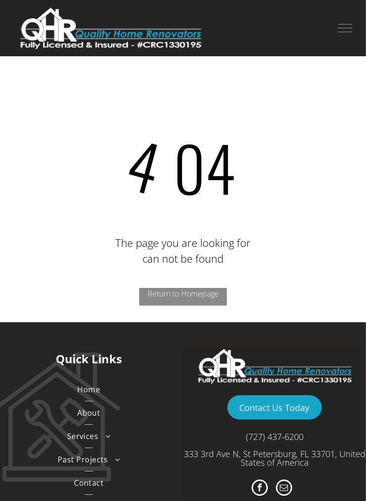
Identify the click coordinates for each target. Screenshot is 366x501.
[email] (284, 489)
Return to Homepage (183, 293)
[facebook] (260, 489)
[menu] (345, 28)
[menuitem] (88, 389)
